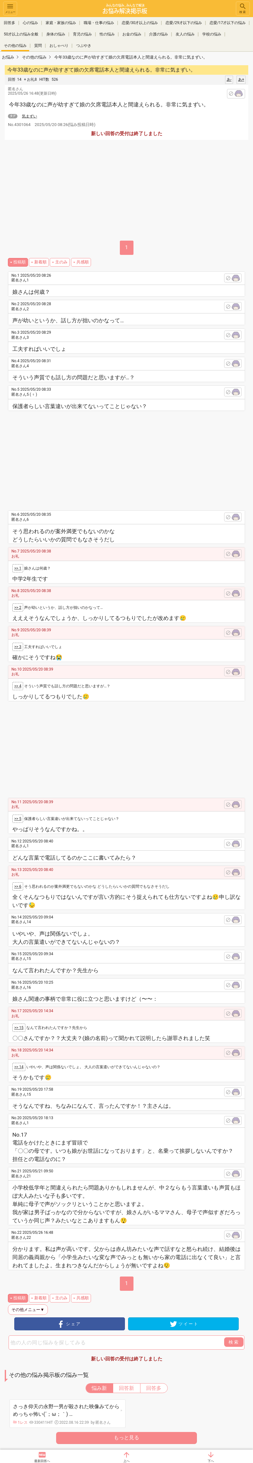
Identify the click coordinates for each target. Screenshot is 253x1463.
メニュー (10, 8)
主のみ (61, 262)
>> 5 (17, 819)
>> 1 (17, 568)
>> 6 (17, 886)
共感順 (82, 262)
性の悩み (107, 34)
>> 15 (18, 1027)
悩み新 (99, 1388)
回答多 (9, 23)
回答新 (126, 1388)
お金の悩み (131, 34)
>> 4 (17, 686)
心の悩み (30, 23)
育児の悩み (82, 34)
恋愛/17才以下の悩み (228, 23)
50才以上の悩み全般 (21, 34)
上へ (126, 1461)
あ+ (241, 79)
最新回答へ (42, 1461)
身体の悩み (55, 34)
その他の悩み (15, 45)
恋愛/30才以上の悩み (140, 23)
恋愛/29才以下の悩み (183, 23)
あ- (229, 79)
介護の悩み (158, 34)
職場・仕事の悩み (99, 23)
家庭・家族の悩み (61, 23)
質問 (38, 45)
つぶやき (83, 45)
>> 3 (17, 647)
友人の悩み (185, 34)
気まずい (29, 116)
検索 (243, 8)
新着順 (40, 262)
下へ (211, 1461)
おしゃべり (58, 45)
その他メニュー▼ (27, 1309)
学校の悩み (211, 34)
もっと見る (126, 1438)
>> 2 (17, 607)
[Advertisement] (132, 458)
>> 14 (18, 1067)
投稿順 (19, 262)
